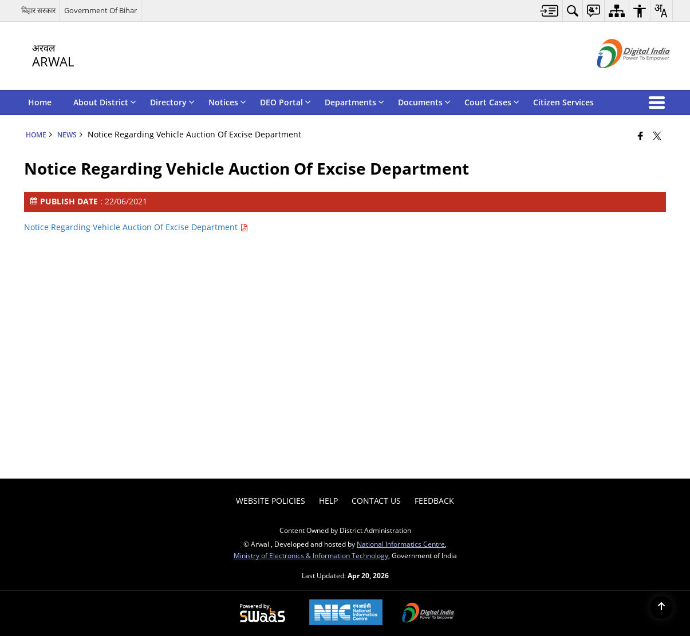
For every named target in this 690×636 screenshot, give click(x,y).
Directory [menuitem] (172, 102)
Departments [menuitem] (354, 102)
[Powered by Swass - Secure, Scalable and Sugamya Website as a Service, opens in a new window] (262, 613)
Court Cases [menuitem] (491, 102)
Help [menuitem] (328, 500)
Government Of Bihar (100, 10)
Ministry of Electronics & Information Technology (311, 555)
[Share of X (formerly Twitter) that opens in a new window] (657, 135)
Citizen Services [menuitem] (563, 102)
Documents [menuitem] (424, 102)
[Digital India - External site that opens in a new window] (619, 77)
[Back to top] (661, 607)
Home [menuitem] (40, 102)
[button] (659, 102)
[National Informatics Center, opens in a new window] (346, 613)
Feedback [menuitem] (434, 500)
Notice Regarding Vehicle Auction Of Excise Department (136, 227)
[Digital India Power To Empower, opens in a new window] (428, 613)
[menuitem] (549, 10)
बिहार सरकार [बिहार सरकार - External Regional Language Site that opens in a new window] (38, 10)
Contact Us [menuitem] (376, 500)
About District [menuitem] (104, 102)
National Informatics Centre (401, 543)
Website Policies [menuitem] (270, 500)
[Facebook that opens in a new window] (640, 135)
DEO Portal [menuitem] (285, 102)
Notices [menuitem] (227, 102)
